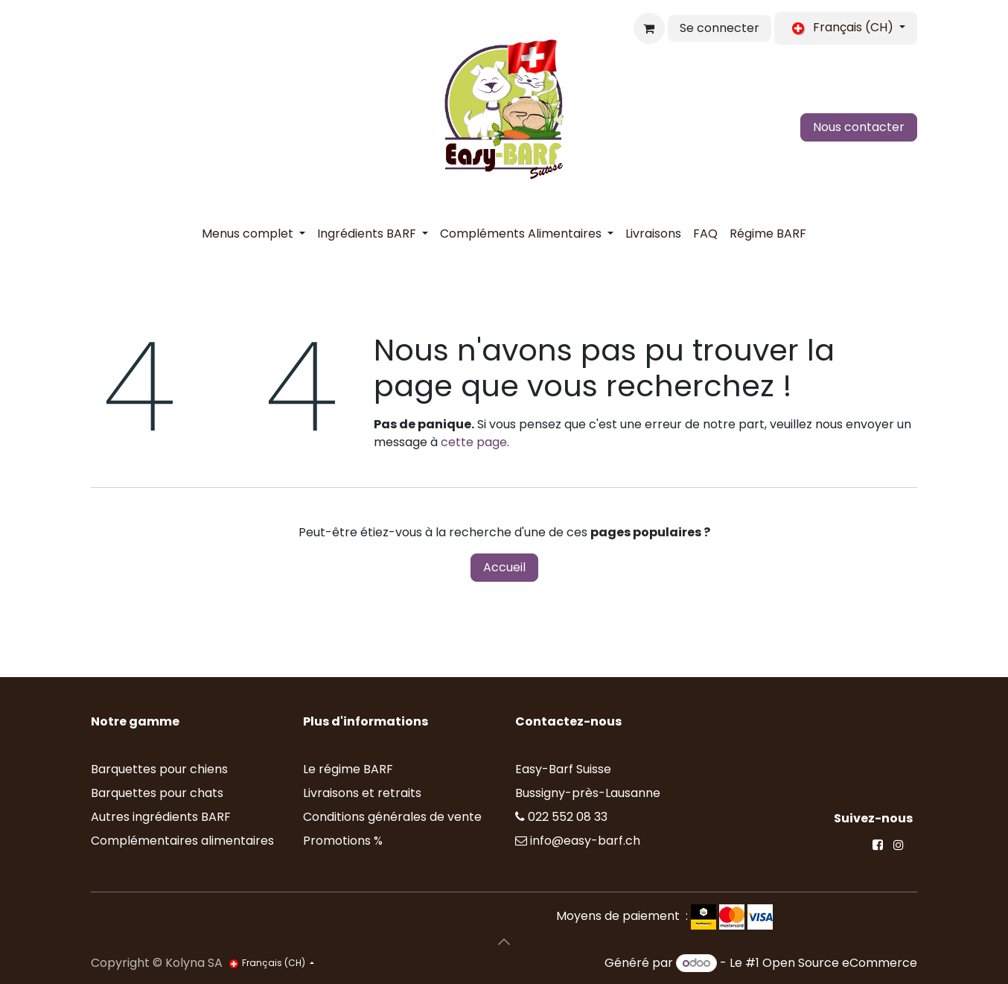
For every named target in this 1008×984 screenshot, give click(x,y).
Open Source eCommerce (839, 962)
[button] (504, 941)
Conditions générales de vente (392, 816)
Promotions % (344, 840)
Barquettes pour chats (157, 793)
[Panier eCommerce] (649, 28)
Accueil (504, 567)
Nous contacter (859, 127)
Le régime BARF (348, 769)
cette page (474, 442)
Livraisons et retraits (362, 793)
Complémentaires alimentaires (182, 840)
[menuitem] (253, 234)
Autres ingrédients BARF (161, 816)
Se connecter (719, 27)
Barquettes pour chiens (159, 769)
